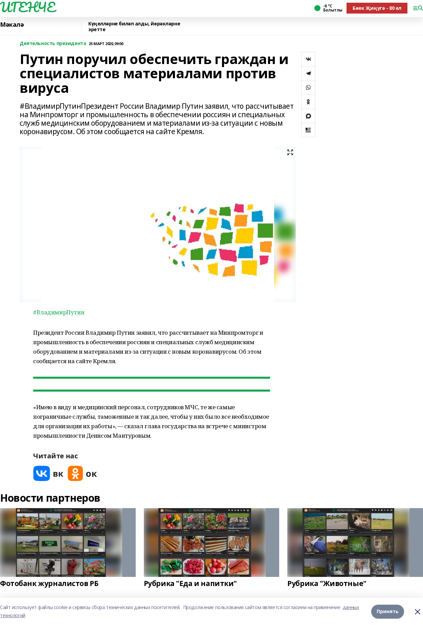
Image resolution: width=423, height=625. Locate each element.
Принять (388, 611)
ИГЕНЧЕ (27, 7)
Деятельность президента (53, 43)
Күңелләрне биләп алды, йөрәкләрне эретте (134, 26)
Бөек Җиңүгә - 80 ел (377, 8)
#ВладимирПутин (58, 312)
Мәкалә (12, 24)
